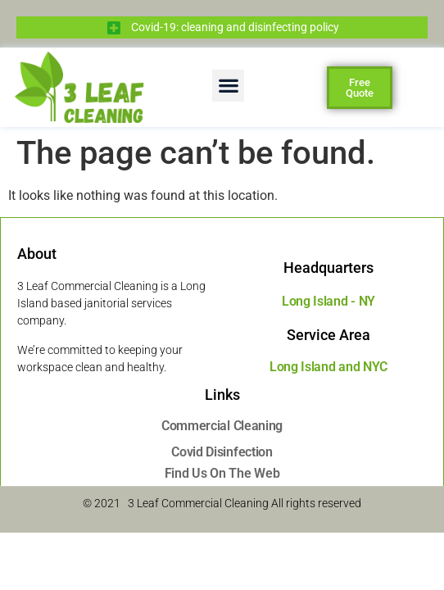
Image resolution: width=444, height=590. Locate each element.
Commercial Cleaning (222, 425)
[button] (228, 86)
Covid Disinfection (222, 452)
